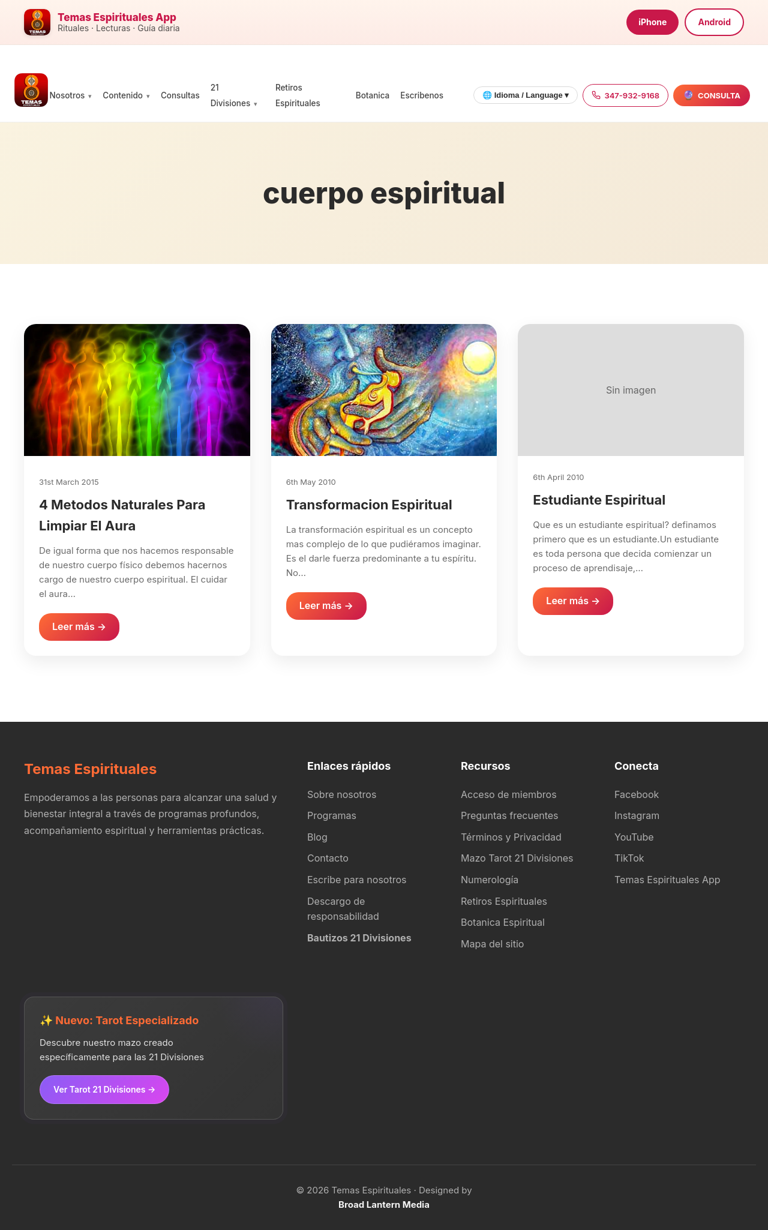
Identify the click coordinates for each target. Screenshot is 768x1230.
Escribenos (421, 95)
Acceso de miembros (509, 794)
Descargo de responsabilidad (343, 909)
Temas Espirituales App (667, 880)
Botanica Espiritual (503, 922)
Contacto (328, 858)
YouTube (634, 837)
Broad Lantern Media (384, 1204)
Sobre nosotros (341, 794)
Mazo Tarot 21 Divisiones (517, 858)
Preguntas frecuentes (510, 815)
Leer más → (79, 626)
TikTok (629, 858)
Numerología (489, 880)
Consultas (180, 95)
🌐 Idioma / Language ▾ (525, 95)
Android (714, 22)
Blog (317, 837)
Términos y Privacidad (511, 837)
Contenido (123, 95)
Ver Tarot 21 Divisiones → (104, 1089)
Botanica (372, 95)
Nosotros (67, 95)
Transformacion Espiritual (369, 504)
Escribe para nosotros (356, 880)
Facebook (636, 794)
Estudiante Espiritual (599, 500)
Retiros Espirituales (504, 901)
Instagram (636, 815)
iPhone (652, 22)
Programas (331, 815)
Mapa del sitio (492, 944)
